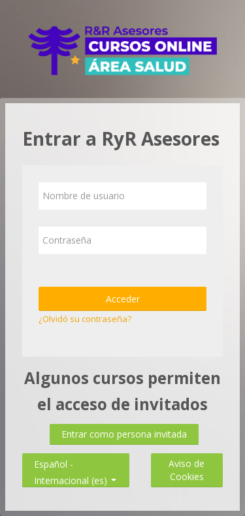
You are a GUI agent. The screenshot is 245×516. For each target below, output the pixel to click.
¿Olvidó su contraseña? (85, 319)
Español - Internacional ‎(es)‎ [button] (75, 461)
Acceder (123, 299)
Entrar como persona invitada (124, 434)
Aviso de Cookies (186, 470)
